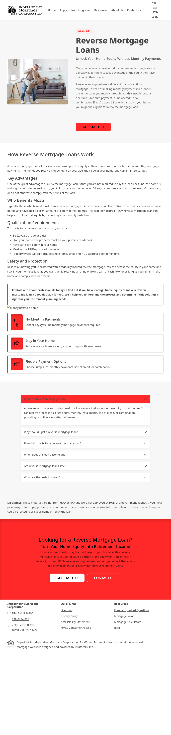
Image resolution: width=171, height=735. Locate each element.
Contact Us (134, 10)
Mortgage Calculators (127, 705)
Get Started (93, 127)
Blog (117, 711)
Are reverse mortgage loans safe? (45, 549)
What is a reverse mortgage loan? (45, 482)
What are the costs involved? (42, 560)
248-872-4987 (20, 702)
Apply (63, 10)
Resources (100, 10)
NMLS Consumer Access (76, 711)
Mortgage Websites (29, 730)
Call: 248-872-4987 (155, 10)
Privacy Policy (69, 699)
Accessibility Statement (75, 705)
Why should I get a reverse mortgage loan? (51, 515)
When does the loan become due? (45, 538)
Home (52, 10)
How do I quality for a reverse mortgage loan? (52, 526)
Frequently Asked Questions (131, 693)
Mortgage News (124, 699)
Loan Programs (80, 10)
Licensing (67, 693)
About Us (117, 10)
